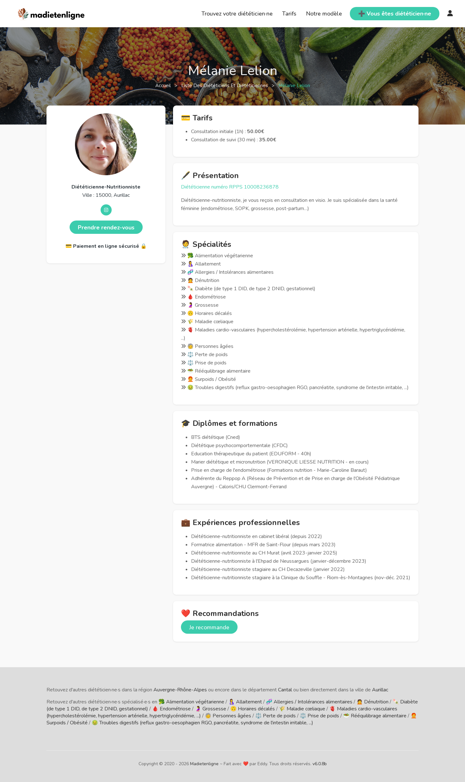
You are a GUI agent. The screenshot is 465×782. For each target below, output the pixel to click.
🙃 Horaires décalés (252, 708)
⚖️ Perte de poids (275, 715)
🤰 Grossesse (210, 708)
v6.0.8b (320, 764)
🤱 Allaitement (245, 701)
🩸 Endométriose (171, 708)
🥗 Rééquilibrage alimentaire (374, 715)
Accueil (163, 85)
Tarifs (289, 13)
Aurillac (380, 689)
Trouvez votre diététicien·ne (237, 13)
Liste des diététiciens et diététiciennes (225, 85)
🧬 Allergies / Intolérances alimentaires (309, 701)
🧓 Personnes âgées (228, 715)
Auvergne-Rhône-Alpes (180, 689)
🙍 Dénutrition (372, 701)
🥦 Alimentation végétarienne (191, 701)
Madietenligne (204, 764)
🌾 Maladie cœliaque (302, 708)
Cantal (285, 689)
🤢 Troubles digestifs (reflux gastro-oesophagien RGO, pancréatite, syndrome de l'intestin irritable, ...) (202, 722)
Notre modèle (324, 13)
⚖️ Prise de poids (319, 715)
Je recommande (209, 627)
